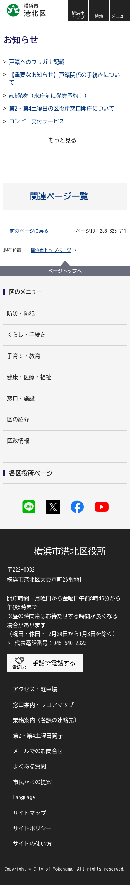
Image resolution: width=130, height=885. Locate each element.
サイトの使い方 (32, 843)
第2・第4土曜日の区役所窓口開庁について (61, 108)
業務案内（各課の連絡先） (46, 720)
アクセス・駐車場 (35, 689)
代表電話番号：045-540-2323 (51, 643)
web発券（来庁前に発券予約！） (49, 95)
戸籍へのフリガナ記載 (36, 62)
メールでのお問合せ (38, 751)
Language (24, 797)
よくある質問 (29, 766)
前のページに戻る (29, 231)
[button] (98, 10)
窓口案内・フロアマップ (43, 705)
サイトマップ (29, 813)
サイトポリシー (32, 828)
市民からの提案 (32, 782)
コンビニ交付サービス (36, 121)
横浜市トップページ (51, 250)
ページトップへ (65, 271)
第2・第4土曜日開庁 (38, 736)
